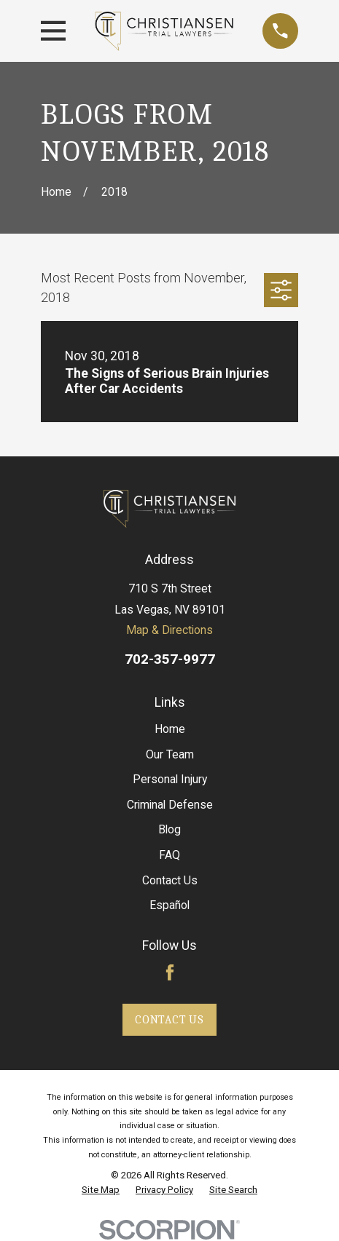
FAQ (169, 855)
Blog (169, 829)
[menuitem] (101, 1190)
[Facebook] (170, 972)
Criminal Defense (170, 805)
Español (169, 905)
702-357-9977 (170, 659)
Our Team (170, 754)
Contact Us (170, 880)
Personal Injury (170, 779)
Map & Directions (169, 630)
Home (170, 729)
